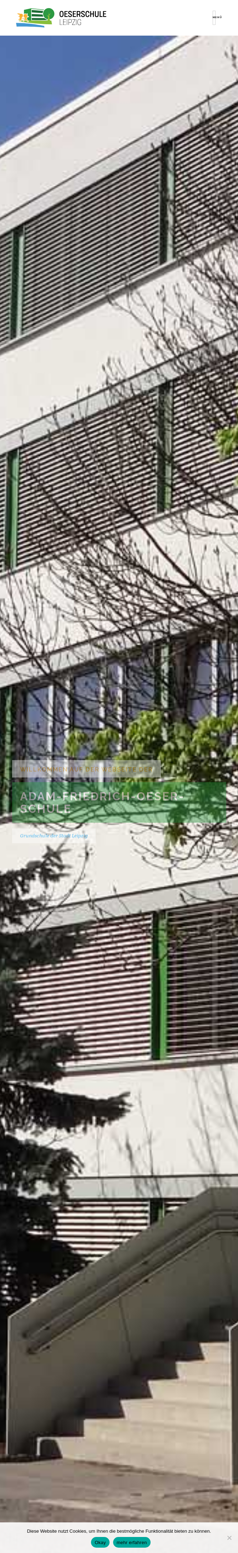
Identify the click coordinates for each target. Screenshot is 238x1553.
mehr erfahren (132, 1542)
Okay (100, 1542)
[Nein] (229, 1537)
